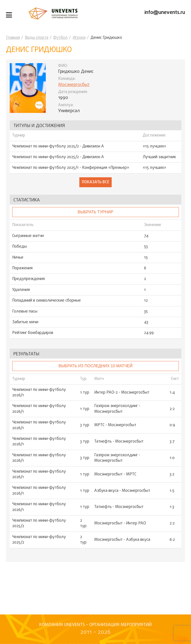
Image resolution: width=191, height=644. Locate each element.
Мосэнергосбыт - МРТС (115, 474)
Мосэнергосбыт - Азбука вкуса (122, 540)
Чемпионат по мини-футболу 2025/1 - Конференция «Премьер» (70, 168)
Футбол (60, 38)
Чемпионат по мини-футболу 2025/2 (39, 523)
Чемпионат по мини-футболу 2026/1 (39, 392)
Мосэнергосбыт (74, 85)
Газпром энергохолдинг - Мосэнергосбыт (117, 408)
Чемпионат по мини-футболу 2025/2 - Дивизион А (58, 146)
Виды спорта (36, 38)
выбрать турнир (95, 212)
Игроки (79, 38)
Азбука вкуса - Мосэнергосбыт (122, 491)
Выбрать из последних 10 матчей (95, 366)
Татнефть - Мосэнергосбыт (118, 441)
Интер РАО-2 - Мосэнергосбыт (121, 392)
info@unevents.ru (164, 12)
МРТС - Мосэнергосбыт (115, 425)
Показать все (95, 182)
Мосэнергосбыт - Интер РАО (120, 523)
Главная (13, 38)
